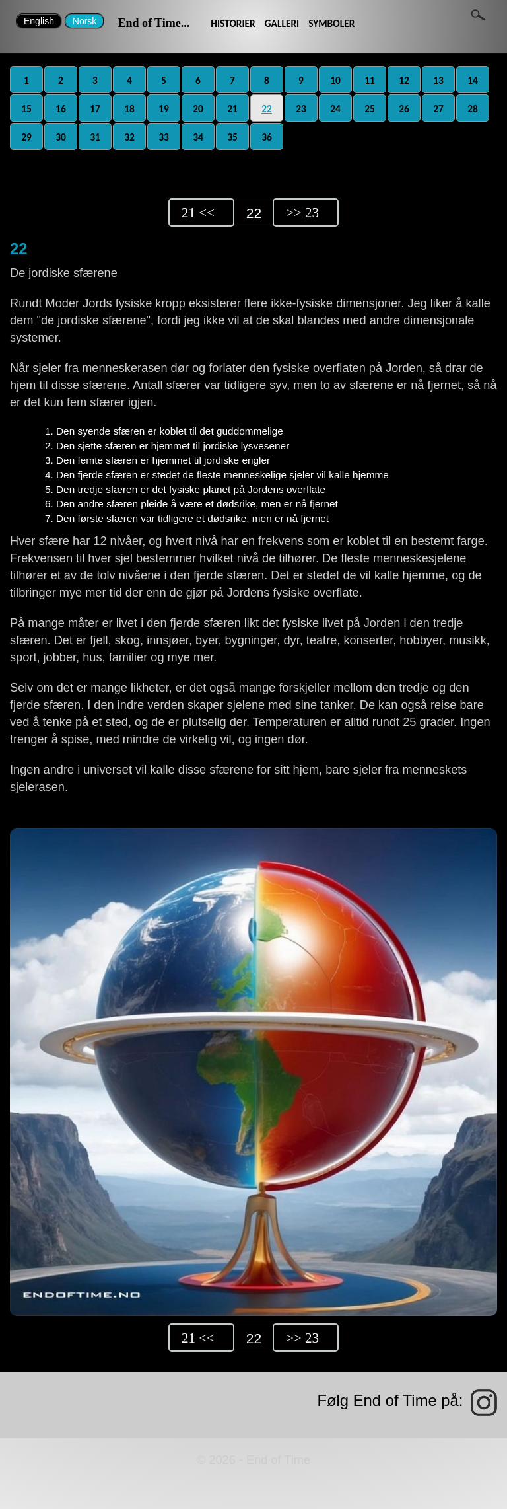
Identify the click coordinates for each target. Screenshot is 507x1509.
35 (232, 137)
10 (335, 80)
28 (472, 108)
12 (404, 80)
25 (369, 108)
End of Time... (153, 23)
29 (26, 137)
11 (369, 80)
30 (60, 137)
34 (198, 137)
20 (198, 108)
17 (95, 108)
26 (404, 108)
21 (232, 108)
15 (26, 108)
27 (438, 108)
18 (129, 108)
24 (335, 108)
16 (60, 108)
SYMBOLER (331, 23)
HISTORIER (233, 23)
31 (95, 137)
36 (266, 137)
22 (266, 108)
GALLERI (282, 23)
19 (163, 108)
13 (438, 80)
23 (301, 108)
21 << (198, 213)
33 (163, 137)
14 (472, 80)
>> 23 (302, 213)
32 (129, 137)
